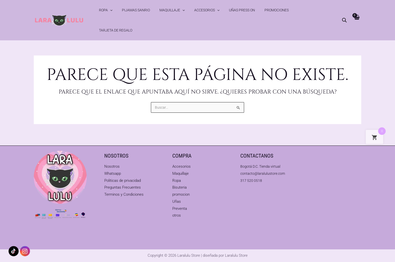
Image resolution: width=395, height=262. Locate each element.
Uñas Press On (218, 10)
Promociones (247, 10)
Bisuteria (179, 187)
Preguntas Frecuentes (122, 187)
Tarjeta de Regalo (279, 10)
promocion (181, 194)
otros (176, 215)
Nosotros (112, 166)
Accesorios (189, 10)
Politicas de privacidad (122, 180)
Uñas (176, 201)
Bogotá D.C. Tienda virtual (261, 166)
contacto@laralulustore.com (263, 173)
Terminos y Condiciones (124, 194)
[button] (110, 10)
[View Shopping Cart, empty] (356, 10)
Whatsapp (112, 173)
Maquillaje (160, 10)
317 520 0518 (251, 180)
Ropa (106, 10)
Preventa (179, 208)
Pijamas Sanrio (130, 10)
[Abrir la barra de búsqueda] (343, 10)
